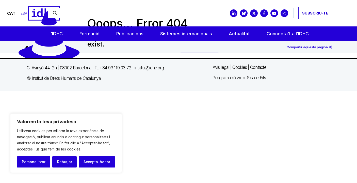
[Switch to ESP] (24, 13)
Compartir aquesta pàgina (309, 47)
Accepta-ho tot (97, 162)
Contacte (258, 67)
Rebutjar (64, 162)
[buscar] (72, 13)
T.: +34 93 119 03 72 (112, 67)
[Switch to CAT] (11, 13)
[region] (66, 143)
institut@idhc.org (149, 67)
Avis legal (221, 67)
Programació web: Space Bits (239, 77)
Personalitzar (33, 162)
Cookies (239, 67)
